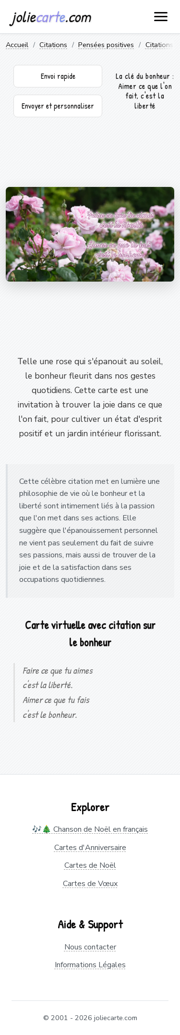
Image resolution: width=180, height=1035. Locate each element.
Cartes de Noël (90, 865)
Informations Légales (90, 965)
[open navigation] (161, 17)
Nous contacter (90, 947)
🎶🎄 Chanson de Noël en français (90, 829)
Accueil (17, 44)
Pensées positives (106, 44)
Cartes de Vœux (90, 883)
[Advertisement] (90, 156)
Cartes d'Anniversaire (90, 847)
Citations (53, 44)
